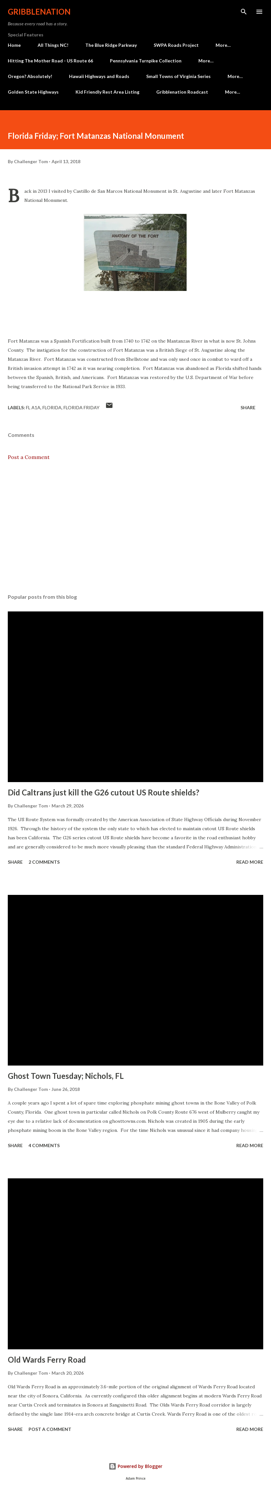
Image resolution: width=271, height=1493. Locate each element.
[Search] (244, 12)
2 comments (44, 862)
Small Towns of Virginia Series (178, 76)
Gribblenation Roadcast (182, 92)
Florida (52, 407)
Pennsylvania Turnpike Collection (146, 60)
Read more (249, 862)
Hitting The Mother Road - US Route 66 (50, 60)
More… (223, 45)
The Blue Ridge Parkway (111, 45)
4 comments (44, 1145)
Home (14, 45)
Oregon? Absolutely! (30, 76)
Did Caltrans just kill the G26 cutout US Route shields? (103, 792)
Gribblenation (39, 11)
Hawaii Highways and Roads (99, 76)
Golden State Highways (33, 92)
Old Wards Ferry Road (47, 1359)
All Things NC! (53, 45)
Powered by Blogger (135, 1466)
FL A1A (33, 407)
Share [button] (248, 407)
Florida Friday (82, 407)
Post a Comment (29, 457)
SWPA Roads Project (176, 45)
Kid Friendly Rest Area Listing (107, 92)
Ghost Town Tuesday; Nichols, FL (66, 1075)
